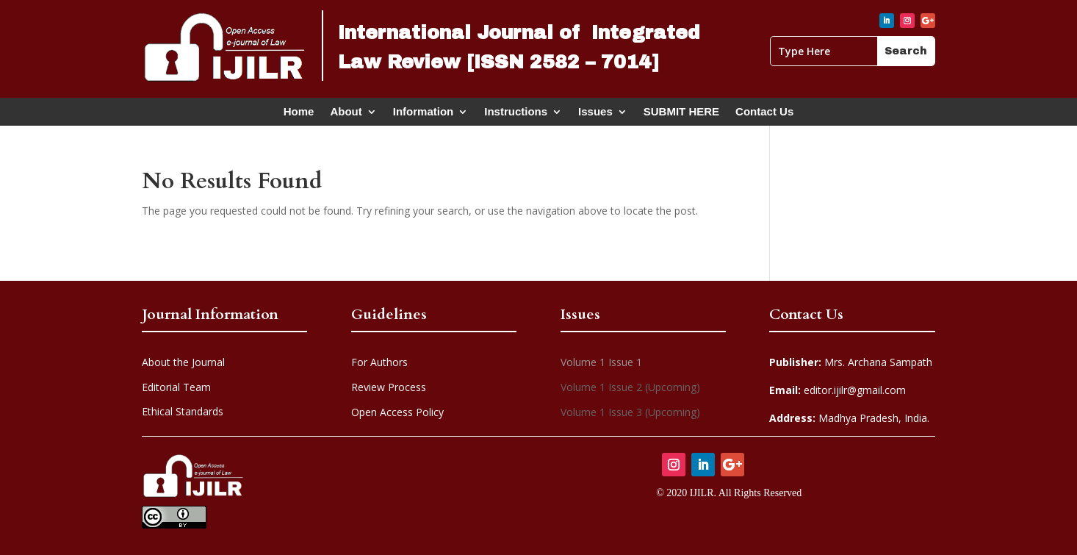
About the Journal (183, 362)
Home (299, 115)
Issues (595, 115)
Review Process (388, 387)
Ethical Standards (182, 411)
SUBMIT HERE (681, 115)
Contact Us (764, 115)
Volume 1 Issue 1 (601, 362)
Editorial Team (176, 387)
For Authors (379, 362)
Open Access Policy (397, 412)
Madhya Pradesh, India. (849, 418)
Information (423, 115)
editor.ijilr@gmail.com (837, 390)
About (345, 115)
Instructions (515, 115)
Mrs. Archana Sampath (850, 362)
